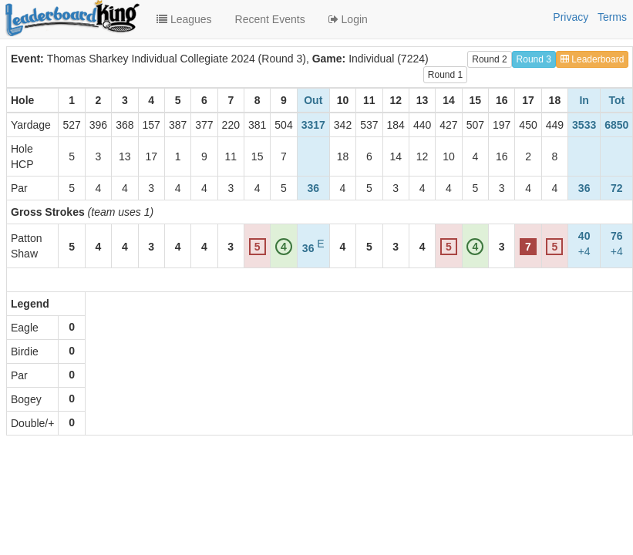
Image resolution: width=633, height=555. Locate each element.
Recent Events (270, 19)
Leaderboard (592, 59)
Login (348, 19)
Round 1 (445, 74)
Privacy (570, 17)
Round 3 (534, 59)
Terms (612, 17)
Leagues (184, 19)
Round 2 (489, 59)
